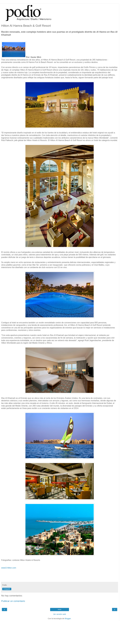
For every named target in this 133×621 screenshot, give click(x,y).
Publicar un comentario (13, 601)
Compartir (6, 589)
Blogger (68, 619)
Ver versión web (59, 614)
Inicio (59, 609)
